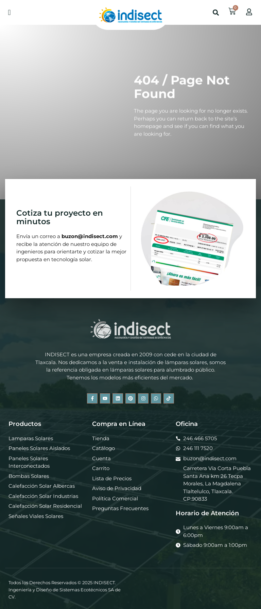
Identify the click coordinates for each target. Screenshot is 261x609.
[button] (9, 12)
